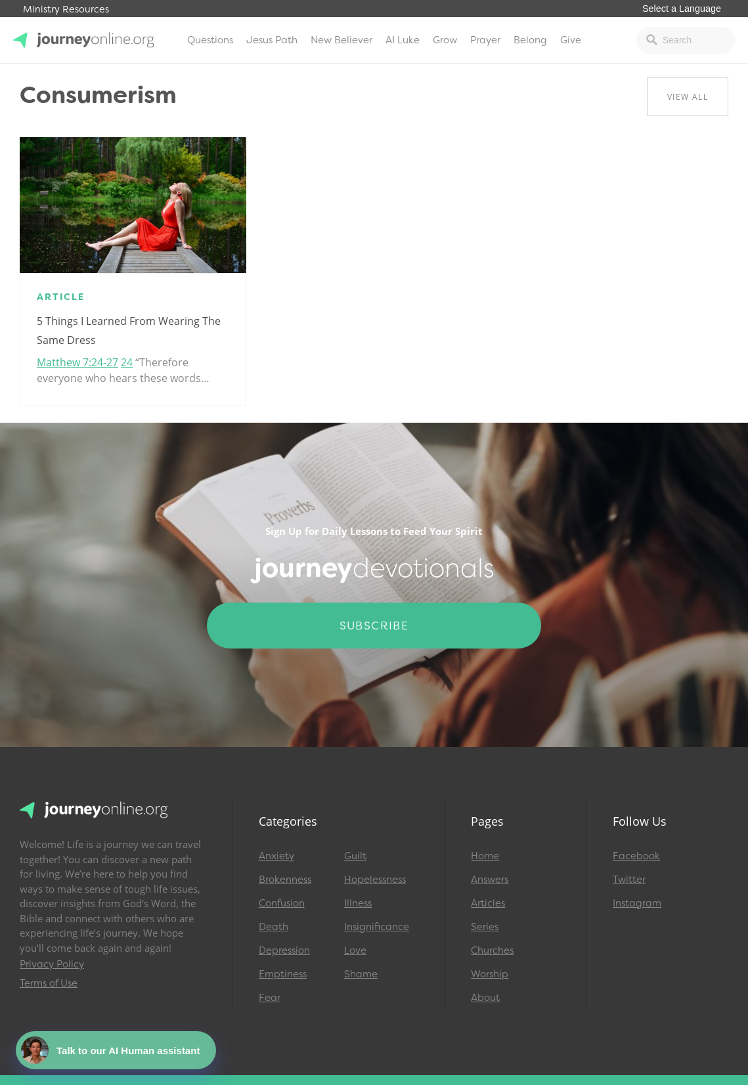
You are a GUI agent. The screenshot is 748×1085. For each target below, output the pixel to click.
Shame (361, 974)
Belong (530, 40)
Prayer (485, 40)
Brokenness (285, 879)
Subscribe (374, 625)
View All (687, 96)
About (485, 997)
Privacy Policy (52, 964)
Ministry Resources (66, 9)
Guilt (355, 855)
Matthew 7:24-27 (77, 362)
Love (355, 950)
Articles (488, 903)
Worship (489, 974)
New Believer (341, 40)
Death (273, 926)
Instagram (637, 903)
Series (484, 926)
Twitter (629, 879)
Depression (284, 950)
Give (570, 40)
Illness (358, 903)
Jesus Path (271, 40)
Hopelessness (375, 879)
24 (127, 362)
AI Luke (402, 40)
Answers (489, 879)
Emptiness (283, 974)
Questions (210, 40)
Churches (492, 950)
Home (485, 855)
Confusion (282, 903)
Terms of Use (48, 983)
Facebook (636, 855)
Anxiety (276, 855)
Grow (445, 40)
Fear (269, 997)
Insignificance (376, 926)
